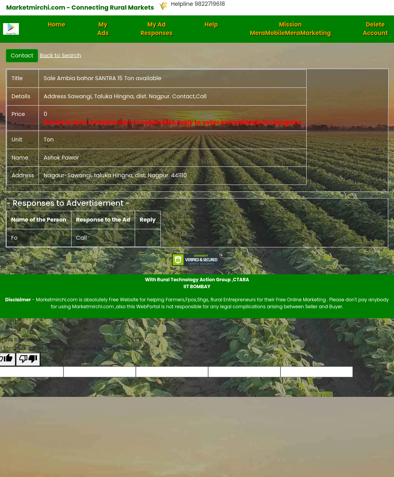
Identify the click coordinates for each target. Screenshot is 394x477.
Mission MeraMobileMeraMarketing (290, 28)
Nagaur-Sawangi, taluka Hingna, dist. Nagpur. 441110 (115, 175)
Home (56, 24)
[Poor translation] (28, 360)
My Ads (103, 28)
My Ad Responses (156, 28)
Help (211, 24)
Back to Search (60, 55)
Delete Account (375, 28)
